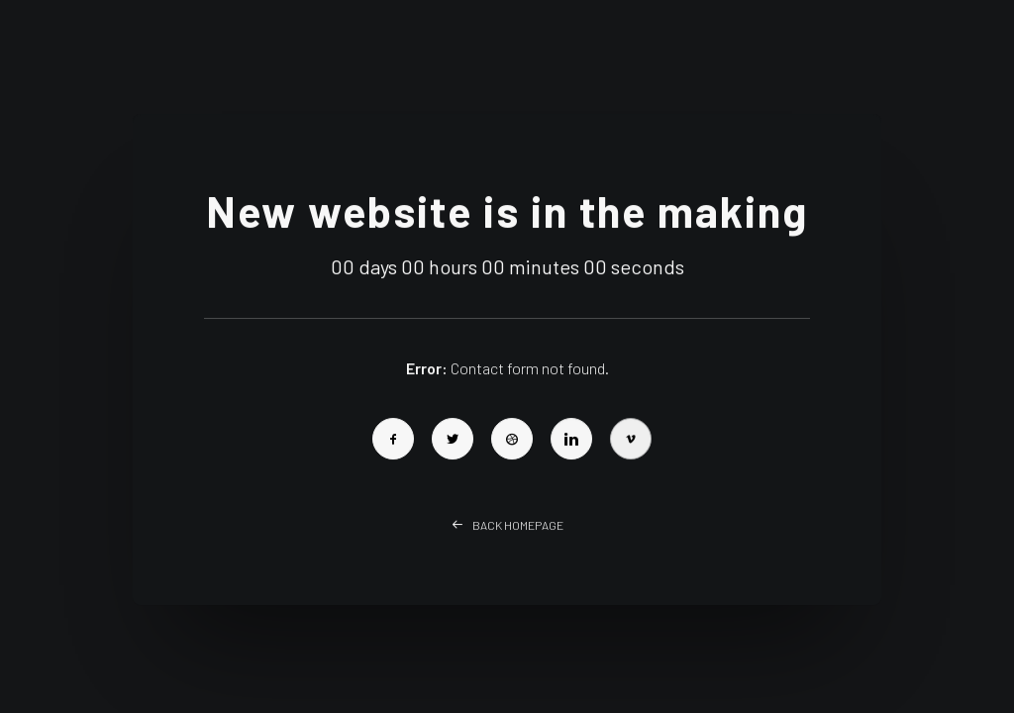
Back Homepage (507, 545)
